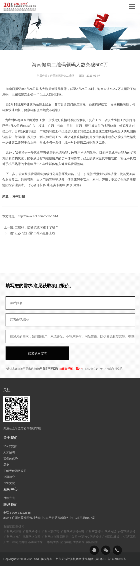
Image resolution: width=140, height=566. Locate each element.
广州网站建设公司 (72, 531)
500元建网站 (19, 542)
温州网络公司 (31, 536)
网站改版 (110, 531)
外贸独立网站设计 (89, 536)
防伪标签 (66, 542)
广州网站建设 (12, 531)
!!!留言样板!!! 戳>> (70, 368)
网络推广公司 (68, 536)
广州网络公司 (50, 536)
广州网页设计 (94, 531)
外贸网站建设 (126, 531)
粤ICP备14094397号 (113, 559)
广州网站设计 (31, 531)
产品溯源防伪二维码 (62, 75)
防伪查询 (78, 542)
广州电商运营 (50, 531)
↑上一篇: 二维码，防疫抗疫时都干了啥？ (30, 227)
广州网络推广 (12, 536)
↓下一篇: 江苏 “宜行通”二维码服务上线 (28, 233)
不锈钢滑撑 (35, 542)
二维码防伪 (51, 542)
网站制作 (92, 542)
